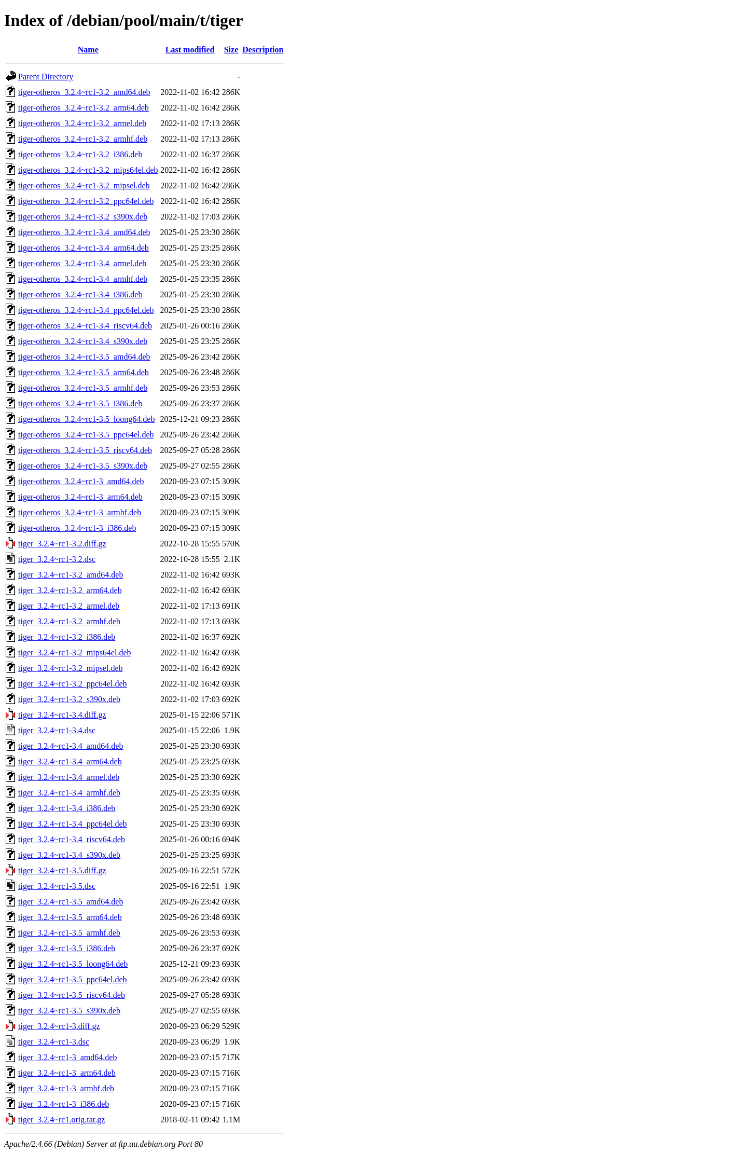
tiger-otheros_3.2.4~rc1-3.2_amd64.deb (84, 92)
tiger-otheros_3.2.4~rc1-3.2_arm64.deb (83, 107)
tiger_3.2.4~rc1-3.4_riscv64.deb (71, 839)
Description (262, 49)
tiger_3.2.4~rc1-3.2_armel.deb (68, 605)
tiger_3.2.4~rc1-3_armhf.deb (66, 1088)
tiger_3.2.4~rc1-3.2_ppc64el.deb (72, 683)
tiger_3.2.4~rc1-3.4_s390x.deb (69, 854)
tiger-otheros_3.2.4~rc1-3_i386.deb (77, 528)
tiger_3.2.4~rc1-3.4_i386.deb (66, 808)
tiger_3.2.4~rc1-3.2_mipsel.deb (70, 668)
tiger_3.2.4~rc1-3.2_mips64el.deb (74, 652)
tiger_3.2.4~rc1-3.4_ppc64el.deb (72, 823)
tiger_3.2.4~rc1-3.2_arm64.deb (70, 590)
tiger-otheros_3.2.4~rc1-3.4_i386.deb (80, 294)
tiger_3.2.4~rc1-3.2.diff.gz (62, 543)
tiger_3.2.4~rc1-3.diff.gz (59, 1026)
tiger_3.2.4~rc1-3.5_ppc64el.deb (72, 979)
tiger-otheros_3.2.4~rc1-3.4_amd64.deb (84, 232)
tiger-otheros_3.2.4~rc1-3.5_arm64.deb (83, 372)
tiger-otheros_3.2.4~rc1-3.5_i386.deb (80, 403)
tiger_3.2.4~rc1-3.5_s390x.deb (69, 1010)
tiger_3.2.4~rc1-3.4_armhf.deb (69, 792)
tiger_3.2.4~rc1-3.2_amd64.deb (70, 574)
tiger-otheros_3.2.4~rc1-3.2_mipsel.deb (84, 185)
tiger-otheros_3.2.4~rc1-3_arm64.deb (80, 496)
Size (231, 49)
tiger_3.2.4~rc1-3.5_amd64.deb (70, 901)
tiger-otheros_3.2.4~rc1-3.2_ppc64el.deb (86, 201)
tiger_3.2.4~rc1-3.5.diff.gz (62, 870)
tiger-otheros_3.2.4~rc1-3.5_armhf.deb (82, 387)
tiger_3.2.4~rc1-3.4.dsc (56, 730)
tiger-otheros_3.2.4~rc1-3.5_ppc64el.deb (86, 434)
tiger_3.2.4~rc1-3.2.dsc (56, 559)
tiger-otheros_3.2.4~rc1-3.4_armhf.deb (82, 278)
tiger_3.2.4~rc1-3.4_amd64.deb (70, 746)
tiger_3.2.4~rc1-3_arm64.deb (67, 1072)
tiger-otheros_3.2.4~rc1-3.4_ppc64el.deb (86, 310)
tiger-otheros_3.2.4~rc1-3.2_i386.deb (80, 154)
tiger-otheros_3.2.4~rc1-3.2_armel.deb (82, 123)
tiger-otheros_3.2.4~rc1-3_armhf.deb (79, 512)
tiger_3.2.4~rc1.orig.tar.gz (61, 1119)
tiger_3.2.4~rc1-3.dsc (53, 1041)
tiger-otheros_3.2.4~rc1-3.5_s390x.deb (82, 465)
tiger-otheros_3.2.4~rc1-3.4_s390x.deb (82, 341)
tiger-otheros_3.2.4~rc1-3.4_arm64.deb (83, 247)
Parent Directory (45, 76)
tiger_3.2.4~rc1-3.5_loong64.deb (73, 963)
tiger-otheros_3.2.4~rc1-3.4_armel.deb (82, 263)
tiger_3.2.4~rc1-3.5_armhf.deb (69, 932)
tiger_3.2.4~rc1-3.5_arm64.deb (70, 917)
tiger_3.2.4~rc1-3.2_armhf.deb (69, 621)
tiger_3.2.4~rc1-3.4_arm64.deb (70, 761)
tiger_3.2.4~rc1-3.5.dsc (56, 886)
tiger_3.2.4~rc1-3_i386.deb (63, 1104)
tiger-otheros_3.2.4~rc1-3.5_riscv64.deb (85, 450)
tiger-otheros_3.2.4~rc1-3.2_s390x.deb (82, 216)
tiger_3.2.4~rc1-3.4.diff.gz (62, 714)
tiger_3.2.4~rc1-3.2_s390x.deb (69, 699)
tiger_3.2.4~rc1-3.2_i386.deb (66, 637)
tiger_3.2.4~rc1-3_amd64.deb (67, 1057)
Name (88, 49)
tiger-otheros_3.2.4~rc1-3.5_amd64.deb (84, 356)
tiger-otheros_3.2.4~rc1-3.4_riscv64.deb (85, 325)
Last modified (190, 49)
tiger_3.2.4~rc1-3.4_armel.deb (68, 777)
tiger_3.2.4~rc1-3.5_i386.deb (66, 948)
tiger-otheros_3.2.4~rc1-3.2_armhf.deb (82, 138)
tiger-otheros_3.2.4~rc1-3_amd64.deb (81, 481)
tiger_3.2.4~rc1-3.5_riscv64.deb (71, 995)
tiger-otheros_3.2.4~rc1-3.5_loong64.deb (86, 419)
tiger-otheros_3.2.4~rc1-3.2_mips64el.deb (88, 170)
